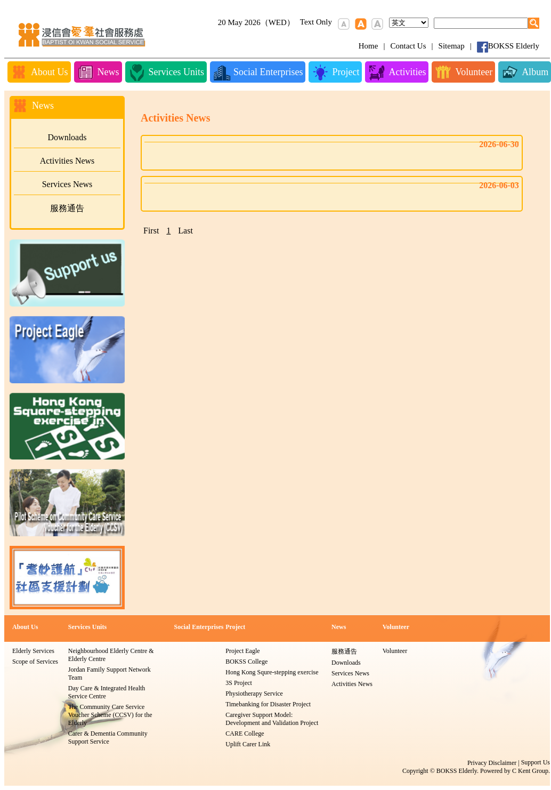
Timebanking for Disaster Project (268, 704)
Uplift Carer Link (247, 744)
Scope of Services (35, 661)
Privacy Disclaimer (491, 763)
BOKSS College (246, 661)
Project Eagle (242, 651)
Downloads (67, 137)
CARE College (244, 733)
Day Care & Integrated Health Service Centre (106, 692)
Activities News (67, 160)
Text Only (316, 22)
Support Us (535, 762)
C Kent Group (530, 771)
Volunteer (396, 627)
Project (235, 627)
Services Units (87, 627)
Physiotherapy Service (254, 693)
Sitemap (452, 46)
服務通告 (67, 208)
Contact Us (408, 46)
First (151, 230)
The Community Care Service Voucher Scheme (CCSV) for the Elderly (110, 715)
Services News (67, 184)
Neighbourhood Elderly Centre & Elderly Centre (111, 655)
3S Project (238, 683)
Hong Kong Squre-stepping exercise (271, 672)
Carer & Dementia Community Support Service (108, 737)
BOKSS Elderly (513, 46)
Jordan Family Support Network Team (109, 673)
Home (368, 46)
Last (185, 230)
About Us (25, 627)
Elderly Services (33, 651)
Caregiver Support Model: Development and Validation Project (271, 719)
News (338, 627)
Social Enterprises (198, 627)
